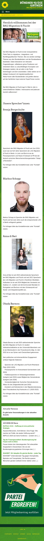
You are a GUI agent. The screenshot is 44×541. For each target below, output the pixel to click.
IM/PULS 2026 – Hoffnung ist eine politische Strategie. (18, 427)
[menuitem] (8, 534)
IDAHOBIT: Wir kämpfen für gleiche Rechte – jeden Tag (22, 453)
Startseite (8, 534)
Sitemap (22, 534)
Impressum (35, 534)
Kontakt (16, 534)
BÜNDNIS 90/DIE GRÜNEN (31, 4)
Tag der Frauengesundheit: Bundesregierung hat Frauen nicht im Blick (19, 441)
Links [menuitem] (21, 529)
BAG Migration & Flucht (8, 15)
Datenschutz (22, 538)
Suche (29, 534)
